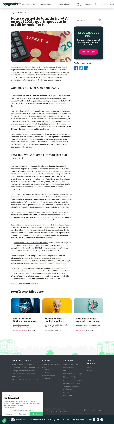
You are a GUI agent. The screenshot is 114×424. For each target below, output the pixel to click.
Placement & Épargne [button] (63, 4)
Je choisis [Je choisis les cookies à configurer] (22, 414)
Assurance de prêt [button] (29, 4)
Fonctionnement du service (73, 380)
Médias (89, 367)
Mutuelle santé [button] (45, 4)
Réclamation (68, 392)
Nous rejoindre (68, 367)
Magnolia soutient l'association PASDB (28, 419)
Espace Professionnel (71, 374)
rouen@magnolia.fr (94, 410)
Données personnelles (72, 383)
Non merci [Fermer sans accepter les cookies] (8, 414)
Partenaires (67, 371)
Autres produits (78, 4)
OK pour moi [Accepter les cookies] (36, 414)
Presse (89, 370)
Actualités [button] (88, 4)
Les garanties (50, 369)
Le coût (47, 373)
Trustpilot (88, 419)
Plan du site (67, 395)
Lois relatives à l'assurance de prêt (25, 379)
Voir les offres (88, 51)
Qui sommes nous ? (70, 364)
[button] (4, 420)
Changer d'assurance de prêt (23, 371)
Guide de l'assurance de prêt (51, 365)
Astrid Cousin (24, 284)
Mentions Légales (69, 377)
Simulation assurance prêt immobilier (26, 367)
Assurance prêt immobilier (22, 364)
